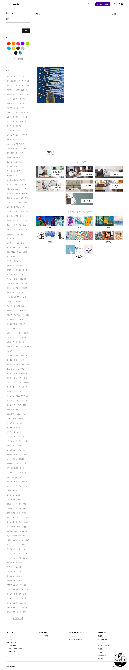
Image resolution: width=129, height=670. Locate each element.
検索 (26, 31)
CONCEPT (9, 636)
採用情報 (100, 659)
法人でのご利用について (105, 646)
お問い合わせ (102, 642)
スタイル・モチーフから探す (16, 648)
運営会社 (100, 636)
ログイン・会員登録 (102, 4)
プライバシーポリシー (104, 652)
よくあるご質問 (102, 639)
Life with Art (72, 636)
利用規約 (100, 649)
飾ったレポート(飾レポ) (75, 639)
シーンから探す (12, 645)
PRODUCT (9, 639)
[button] (50, 227)
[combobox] (117, 13)
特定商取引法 (102, 655)
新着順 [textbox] (114, 14)
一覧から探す (11, 652)
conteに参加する (43, 636)
